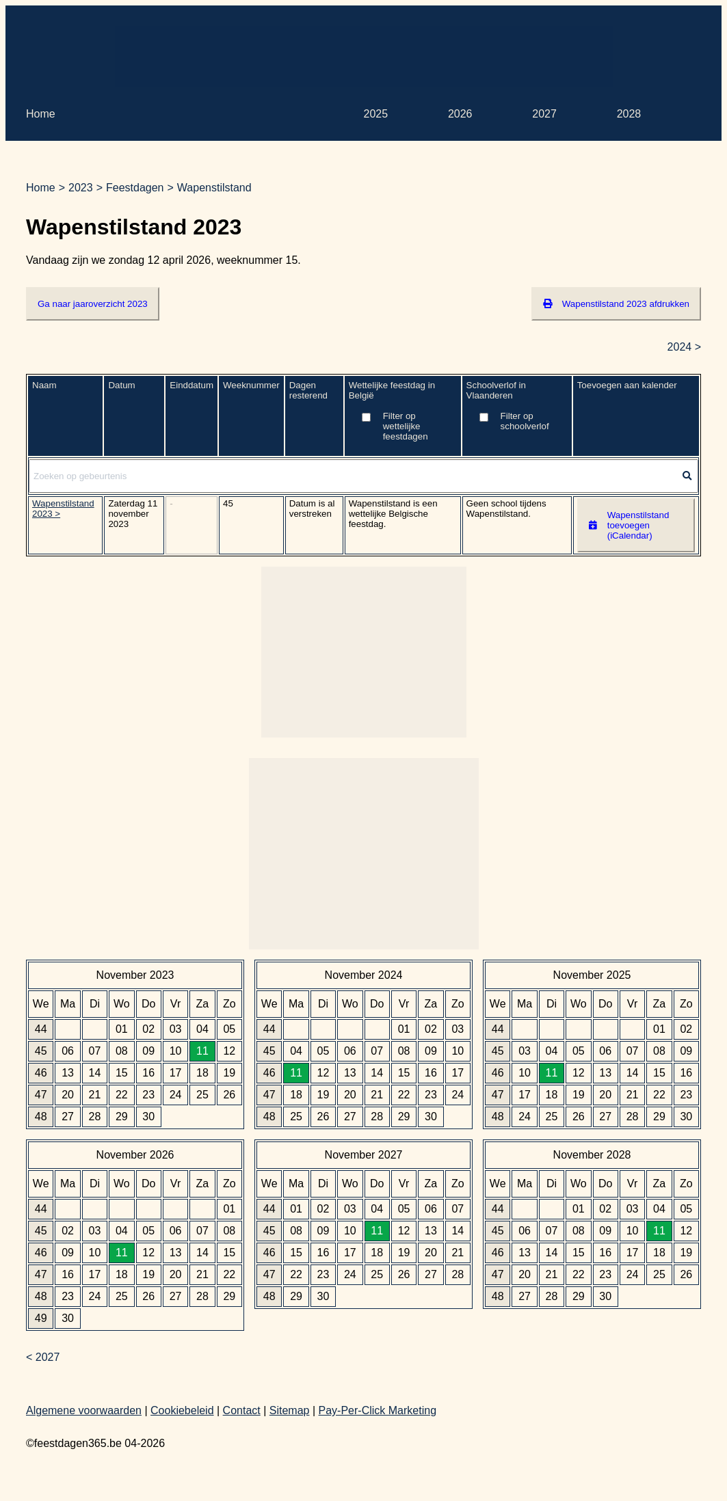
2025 (376, 114)
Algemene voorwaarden (84, 1410)
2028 (629, 114)
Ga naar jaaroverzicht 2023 (93, 304)
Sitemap (289, 1410)
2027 (544, 114)
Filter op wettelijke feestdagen (405, 426)
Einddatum (191, 385)
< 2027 (43, 1357)
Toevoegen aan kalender (627, 385)
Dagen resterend (308, 390)
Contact (242, 1410)
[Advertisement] (364, 56)
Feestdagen (135, 187)
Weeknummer (251, 385)
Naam (44, 385)
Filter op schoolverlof (525, 421)
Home (40, 114)
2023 (80, 187)
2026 (460, 114)
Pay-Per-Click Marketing (377, 1410)
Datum (121, 385)
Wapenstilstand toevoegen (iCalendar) (629, 525)
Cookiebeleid (182, 1410)
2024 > (684, 347)
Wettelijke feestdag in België (403, 416)
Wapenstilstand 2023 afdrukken (616, 304)
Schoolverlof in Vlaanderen (517, 411)
